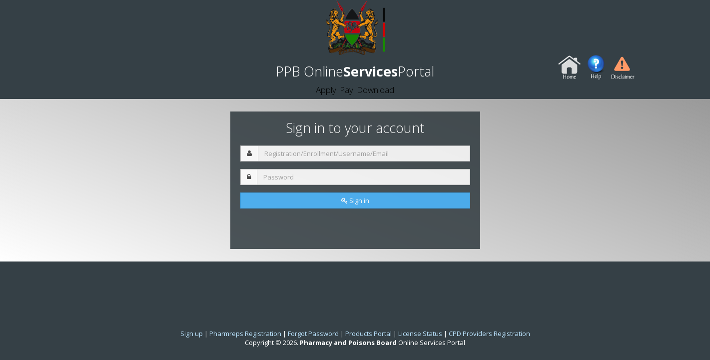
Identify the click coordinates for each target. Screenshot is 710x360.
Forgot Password (313, 333)
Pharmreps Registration (245, 333)
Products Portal (368, 333)
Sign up (191, 333)
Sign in (355, 200)
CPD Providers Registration (489, 333)
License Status (420, 333)
